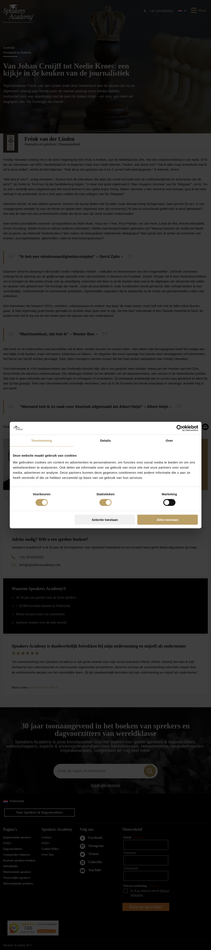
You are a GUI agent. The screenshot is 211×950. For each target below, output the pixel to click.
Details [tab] (105, 440)
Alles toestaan (167, 519)
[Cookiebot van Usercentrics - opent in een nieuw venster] (179, 428)
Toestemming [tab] (41, 440)
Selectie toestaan (105, 519)
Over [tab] (169, 440)
